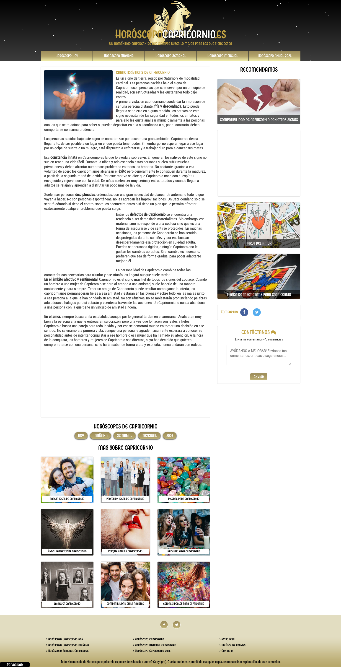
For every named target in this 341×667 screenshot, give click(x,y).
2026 (275, 55)
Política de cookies (232, 645)
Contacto (226, 651)
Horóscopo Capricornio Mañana (67, 645)
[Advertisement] (79, 240)
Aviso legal (228, 639)
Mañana (119, 55)
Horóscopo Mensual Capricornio (154, 645)
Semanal (170, 55)
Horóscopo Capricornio (148, 639)
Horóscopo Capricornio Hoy (64, 639)
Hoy (67, 55)
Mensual (222, 55)
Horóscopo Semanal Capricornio (67, 651)
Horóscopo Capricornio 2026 (151, 651)
